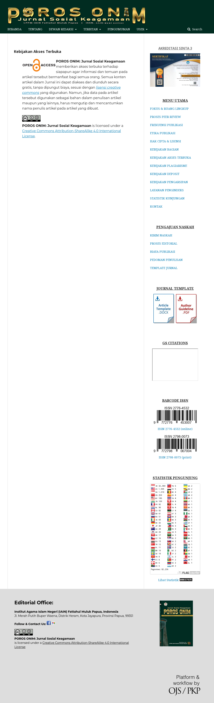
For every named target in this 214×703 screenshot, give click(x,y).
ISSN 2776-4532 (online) (175, 429)
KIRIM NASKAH (161, 235)
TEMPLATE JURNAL (163, 268)
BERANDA (15, 29)
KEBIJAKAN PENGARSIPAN (169, 182)
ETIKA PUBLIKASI (162, 133)
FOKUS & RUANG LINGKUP (169, 109)
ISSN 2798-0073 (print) (175, 457)
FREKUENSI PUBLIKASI (166, 125)
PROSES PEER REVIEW (165, 117)
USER (141, 29)
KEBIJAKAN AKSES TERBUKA (170, 157)
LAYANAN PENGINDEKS (167, 190)
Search (196, 29)
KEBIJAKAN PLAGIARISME (168, 166)
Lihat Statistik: (168, 580)
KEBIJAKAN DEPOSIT (165, 174)
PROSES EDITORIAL (163, 243)
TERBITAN (91, 29)
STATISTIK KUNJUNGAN (167, 198)
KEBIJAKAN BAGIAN (164, 149)
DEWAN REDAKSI (61, 29)
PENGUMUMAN (119, 29)
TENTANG (35, 29)
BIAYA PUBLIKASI (162, 252)
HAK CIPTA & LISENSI (165, 141)
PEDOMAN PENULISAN (166, 260)
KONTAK (156, 206)
